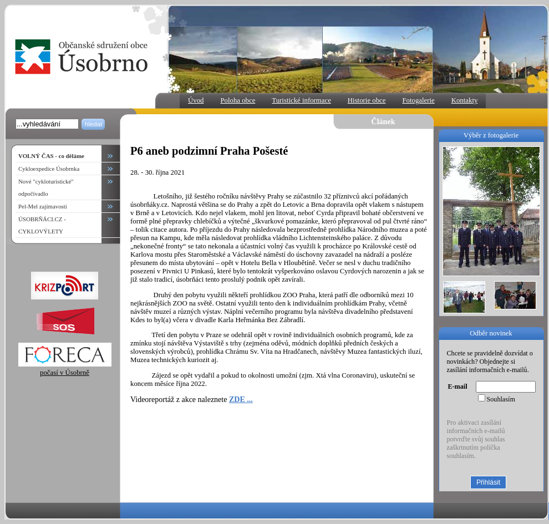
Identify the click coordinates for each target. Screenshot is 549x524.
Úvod (196, 100)
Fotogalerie (418, 100)
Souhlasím (501, 399)
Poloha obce (237, 100)
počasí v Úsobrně (64, 368)
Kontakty (464, 100)
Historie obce (367, 100)
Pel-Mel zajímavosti (42, 206)
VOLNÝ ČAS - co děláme (51, 155)
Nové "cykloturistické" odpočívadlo (46, 187)
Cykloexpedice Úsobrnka (48, 168)
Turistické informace (301, 100)
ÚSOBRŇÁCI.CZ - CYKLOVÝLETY (42, 225)
